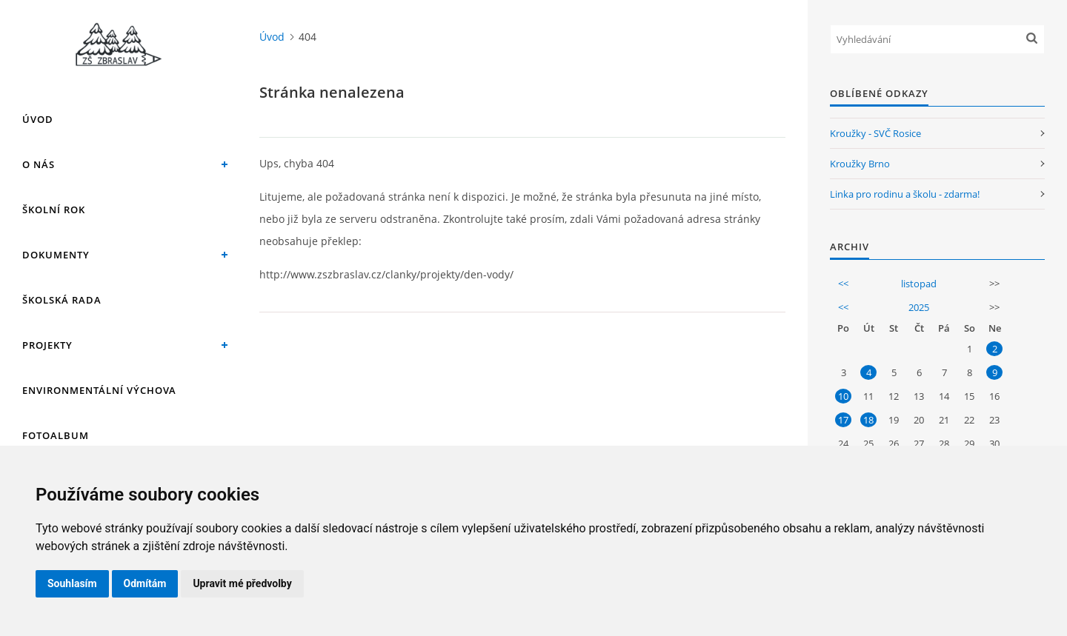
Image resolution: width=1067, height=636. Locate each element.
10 (843, 396)
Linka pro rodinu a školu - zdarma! (905, 194)
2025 (918, 307)
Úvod (37, 119)
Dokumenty (56, 254)
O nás (38, 164)
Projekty (47, 345)
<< (843, 283)
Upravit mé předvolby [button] (242, 583)
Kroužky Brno (860, 163)
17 (843, 419)
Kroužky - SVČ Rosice (875, 133)
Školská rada (62, 300)
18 (868, 419)
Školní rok (53, 209)
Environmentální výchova (99, 390)
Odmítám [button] (145, 583)
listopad (919, 283)
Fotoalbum (55, 435)
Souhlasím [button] (72, 583)
